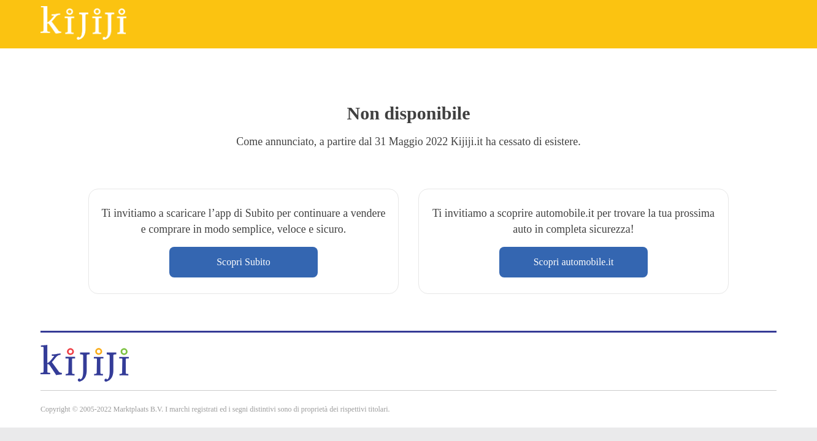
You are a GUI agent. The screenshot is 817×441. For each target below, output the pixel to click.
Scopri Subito (243, 262)
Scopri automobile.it (574, 262)
